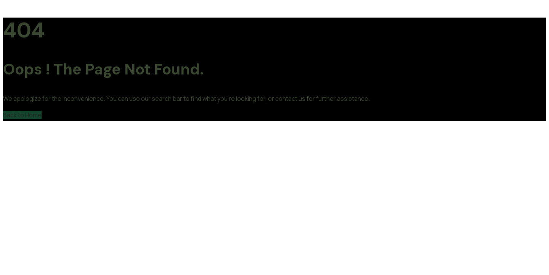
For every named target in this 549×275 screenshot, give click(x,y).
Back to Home (22, 115)
